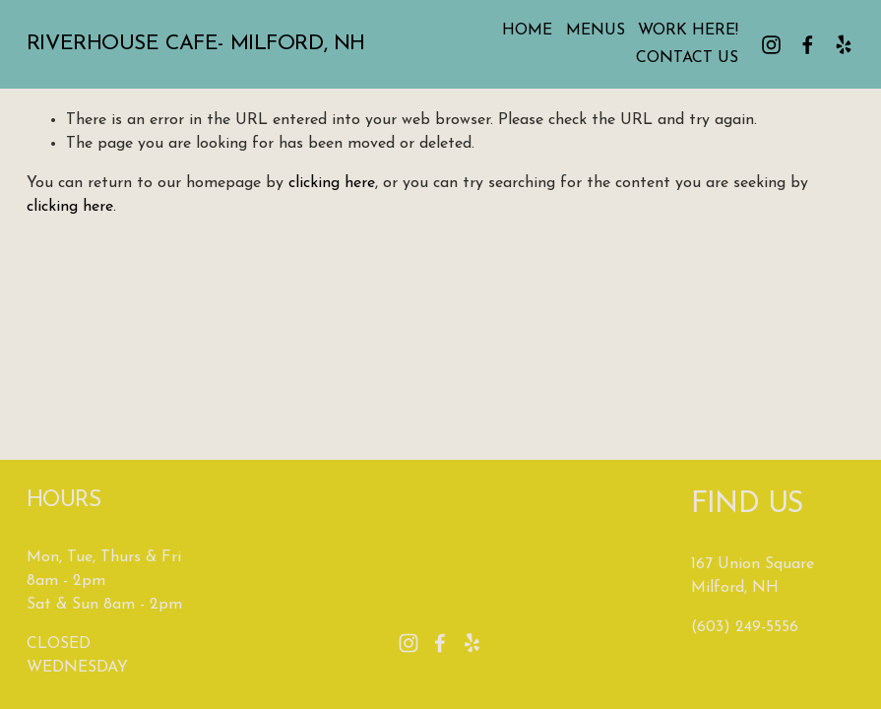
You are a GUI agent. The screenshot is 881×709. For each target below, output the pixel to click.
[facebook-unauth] (807, 44)
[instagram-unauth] (771, 44)
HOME (527, 30)
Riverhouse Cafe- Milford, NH (196, 43)
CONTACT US (687, 58)
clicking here (331, 183)
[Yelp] (843, 44)
